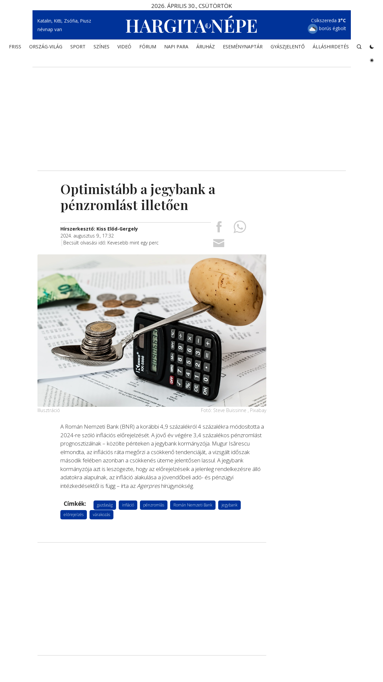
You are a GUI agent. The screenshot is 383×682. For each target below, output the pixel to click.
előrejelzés (74, 514)
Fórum (147, 48)
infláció (128, 504)
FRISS (15, 48)
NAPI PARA (176, 48)
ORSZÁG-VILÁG (45, 48)
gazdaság (105, 504)
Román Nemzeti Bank (192, 504)
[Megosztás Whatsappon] (239, 229)
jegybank (229, 504)
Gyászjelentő (288, 48)
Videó (124, 48)
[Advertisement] (191, 114)
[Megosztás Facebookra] (219, 229)
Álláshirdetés (331, 48)
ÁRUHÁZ (205, 48)
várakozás (101, 514)
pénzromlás (153, 504)
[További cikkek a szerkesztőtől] (99, 228)
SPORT (78, 48)
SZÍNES (101, 48)
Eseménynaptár (243, 48)
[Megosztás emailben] (219, 245)
